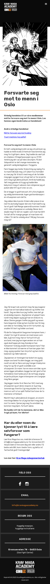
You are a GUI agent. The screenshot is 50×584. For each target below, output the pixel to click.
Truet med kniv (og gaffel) (15, 137)
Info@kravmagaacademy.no (25, 505)
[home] (10, 5)
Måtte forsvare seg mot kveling (17, 133)
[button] (46, 4)
